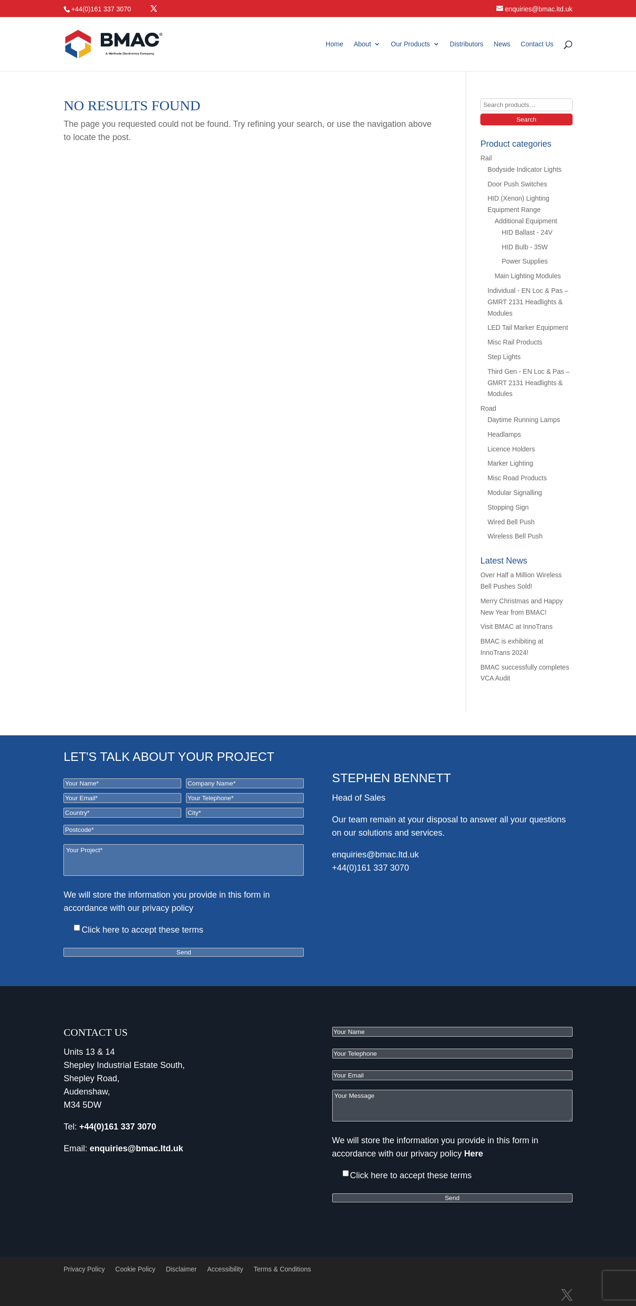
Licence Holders (511, 449)
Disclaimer (181, 1269)
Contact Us (537, 44)
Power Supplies (525, 261)
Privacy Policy (84, 1269)
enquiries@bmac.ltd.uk (375, 854)
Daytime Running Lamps (523, 420)
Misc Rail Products (514, 342)
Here (205, 908)
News (502, 44)
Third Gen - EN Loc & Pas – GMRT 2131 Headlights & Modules (528, 383)
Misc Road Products (517, 478)
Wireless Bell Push (515, 536)
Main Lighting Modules (528, 276)
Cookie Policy (135, 1269)
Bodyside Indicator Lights (524, 169)
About (362, 44)
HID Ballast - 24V (527, 232)
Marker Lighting (510, 463)
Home (334, 44)
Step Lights (504, 357)
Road (488, 408)
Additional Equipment (526, 221)
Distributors (467, 44)
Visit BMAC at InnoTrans (516, 626)
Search (526, 119)
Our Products (410, 44)
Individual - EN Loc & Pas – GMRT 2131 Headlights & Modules (527, 302)
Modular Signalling (514, 492)
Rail (486, 158)
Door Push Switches (517, 184)
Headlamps (504, 434)
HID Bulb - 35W (525, 247)
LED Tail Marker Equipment (527, 327)
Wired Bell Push (511, 522)
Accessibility (225, 1269)
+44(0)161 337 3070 (370, 868)
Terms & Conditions (282, 1269)
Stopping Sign (508, 507)
